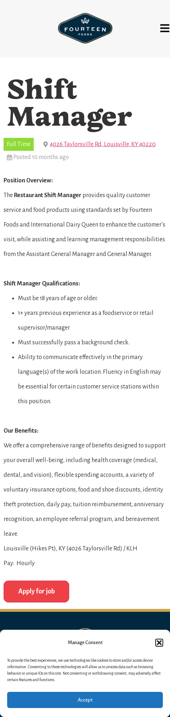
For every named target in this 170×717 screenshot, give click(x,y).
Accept (85, 700)
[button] (159, 642)
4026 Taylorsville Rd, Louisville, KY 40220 (103, 144)
